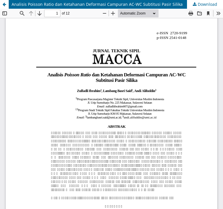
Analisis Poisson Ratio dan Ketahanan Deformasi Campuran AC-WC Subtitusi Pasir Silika (97, 4)
